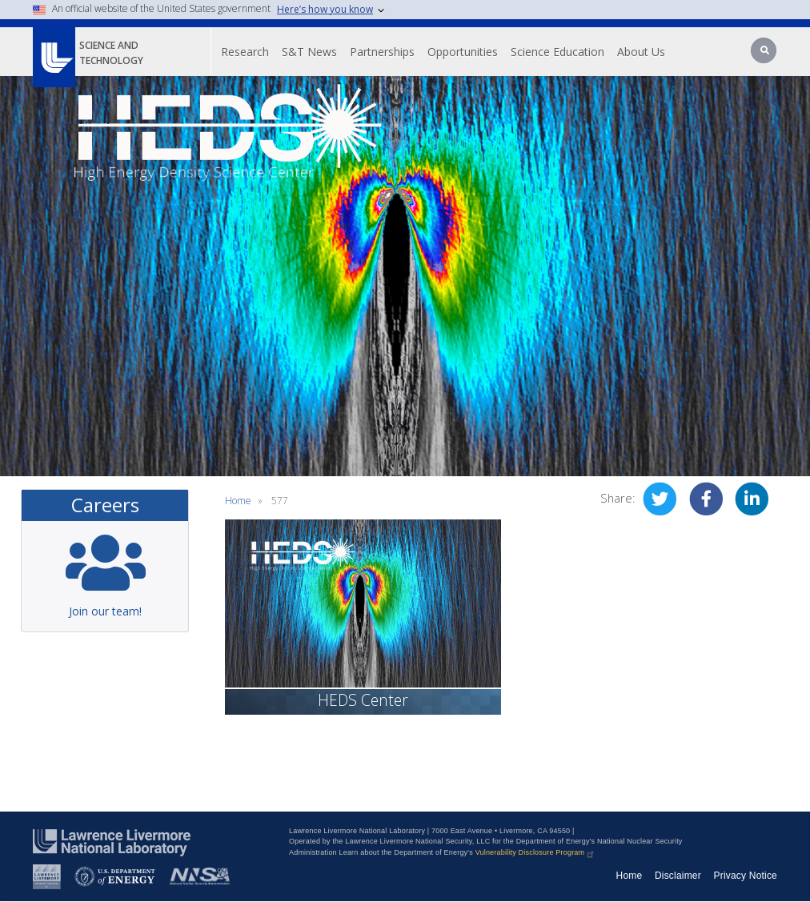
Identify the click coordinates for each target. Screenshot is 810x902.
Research (245, 51)
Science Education (557, 51)
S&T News (309, 51)
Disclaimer (678, 875)
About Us (641, 51)
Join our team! (105, 611)
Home (238, 500)
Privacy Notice (746, 875)
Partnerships (382, 51)
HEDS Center (363, 700)
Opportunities (462, 51)
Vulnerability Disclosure (535, 852)
